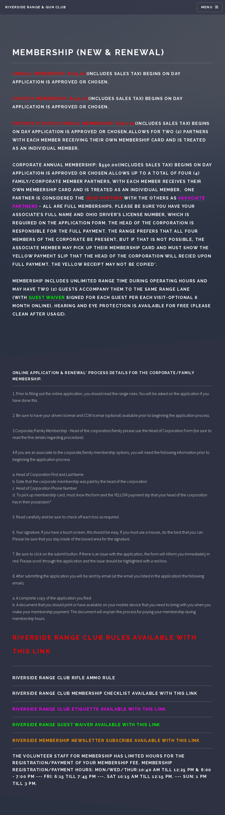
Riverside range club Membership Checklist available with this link (105, 693)
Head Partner (104, 198)
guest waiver (47, 297)
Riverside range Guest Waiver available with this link (86, 724)
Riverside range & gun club (35, 7)
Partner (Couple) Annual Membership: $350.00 (73, 123)
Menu (207, 7)
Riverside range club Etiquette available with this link (89, 709)
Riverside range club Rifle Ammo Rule (63, 677)
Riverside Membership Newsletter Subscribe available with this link (106, 740)
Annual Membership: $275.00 (49, 73)
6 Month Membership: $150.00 (50, 98)
